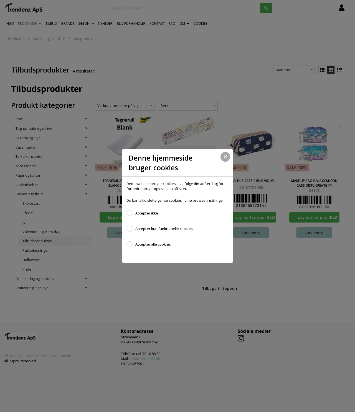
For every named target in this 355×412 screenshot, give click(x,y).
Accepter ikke (146, 213)
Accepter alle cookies (153, 244)
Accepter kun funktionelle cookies (164, 228)
